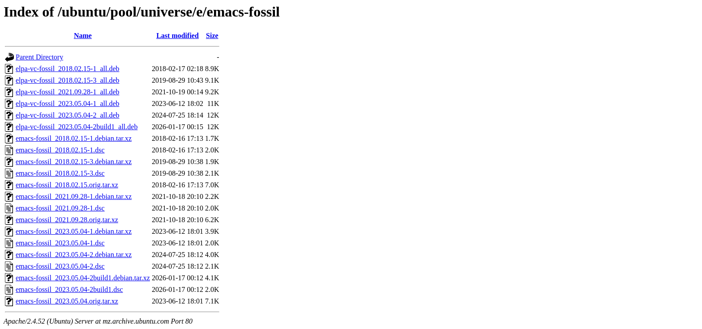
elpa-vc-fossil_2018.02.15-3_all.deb (68, 80)
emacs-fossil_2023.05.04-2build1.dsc (69, 289)
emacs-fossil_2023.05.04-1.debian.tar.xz (74, 231)
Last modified (177, 35)
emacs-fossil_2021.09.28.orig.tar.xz (67, 220)
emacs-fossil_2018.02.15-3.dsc (60, 173)
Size (212, 35)
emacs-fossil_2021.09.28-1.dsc (60, 208)
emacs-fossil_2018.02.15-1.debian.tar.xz (74, 138)
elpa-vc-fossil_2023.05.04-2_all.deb (68, 115)
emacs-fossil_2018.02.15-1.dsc (60, 150)
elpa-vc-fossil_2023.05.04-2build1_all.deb (76, 127)
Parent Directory (39, 57)
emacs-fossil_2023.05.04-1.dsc (60, 243)
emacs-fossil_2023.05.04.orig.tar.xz (67, 301)
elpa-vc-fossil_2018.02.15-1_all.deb (68, 68)
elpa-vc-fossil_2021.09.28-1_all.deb (68, 92)
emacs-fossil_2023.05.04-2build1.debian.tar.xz (83, 278)
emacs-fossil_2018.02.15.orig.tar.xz (67, 185)
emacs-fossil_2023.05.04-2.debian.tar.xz (74, 254)
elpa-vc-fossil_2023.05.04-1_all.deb (68, 103)
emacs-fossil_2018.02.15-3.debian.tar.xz (74, 161)
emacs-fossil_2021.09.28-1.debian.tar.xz (74, 196)
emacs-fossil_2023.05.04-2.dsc (60, 266)
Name (83, 35)
